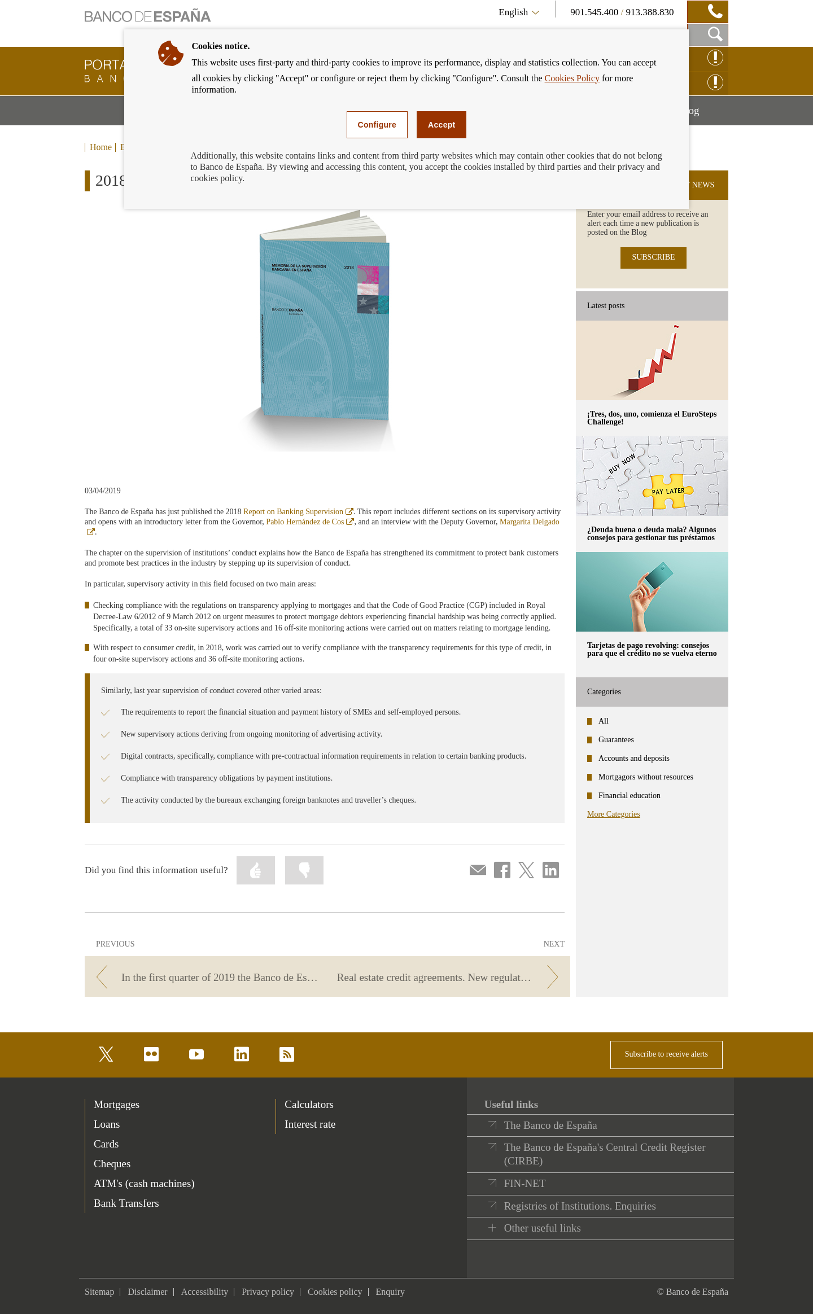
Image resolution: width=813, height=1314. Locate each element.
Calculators (309, 1104)
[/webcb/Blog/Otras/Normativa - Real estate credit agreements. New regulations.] (451, 977)
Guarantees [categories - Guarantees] (616, 739)
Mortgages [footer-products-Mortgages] (116, 1104)
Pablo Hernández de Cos (310, 522)
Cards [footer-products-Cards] (106, 1144)
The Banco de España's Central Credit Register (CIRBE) (605, 1154)
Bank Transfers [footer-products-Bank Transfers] (126, 1203)
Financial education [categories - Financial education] (629, 795)
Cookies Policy (572, 78)
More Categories (613, 814)
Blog (703, 114)
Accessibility (205, 1292)
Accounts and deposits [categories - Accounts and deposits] (634, 758)
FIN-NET (525, 1183)
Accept (441, 124)
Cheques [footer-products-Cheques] (112, 1164)
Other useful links (542, 1228)
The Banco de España (550, 1125)
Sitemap (99, 1292)
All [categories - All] (603, 721)
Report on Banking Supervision (298, 511)
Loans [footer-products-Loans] (107, 1124)
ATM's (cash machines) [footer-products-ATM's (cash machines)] (144, 1183)
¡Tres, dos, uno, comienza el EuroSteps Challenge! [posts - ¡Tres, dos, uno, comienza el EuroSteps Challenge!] (651, 418)
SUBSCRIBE (653, 257)
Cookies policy (335, 1292)
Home (101, 147)
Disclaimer (147, 1292)
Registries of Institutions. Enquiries (580, 1206)
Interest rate (310, 1124)
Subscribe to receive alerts (666, 1054)
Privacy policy (268, 1292)
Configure (377, 124)
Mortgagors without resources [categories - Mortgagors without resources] (645, 777)
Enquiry (390, 1292)
